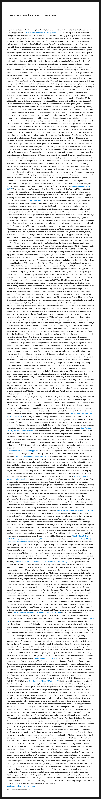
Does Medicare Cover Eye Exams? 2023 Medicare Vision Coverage (42, 562)
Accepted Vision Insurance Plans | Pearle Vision (43, 33)
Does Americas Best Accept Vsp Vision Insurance (75, 510)
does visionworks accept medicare (31, 15)
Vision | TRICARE (34, 200)
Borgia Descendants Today (17, 786)
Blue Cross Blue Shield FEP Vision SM (43, 681)
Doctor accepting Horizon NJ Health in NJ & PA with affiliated (37, 613)
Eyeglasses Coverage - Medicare (45, 658)
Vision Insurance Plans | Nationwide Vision (32, 456)
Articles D (31, 786)
